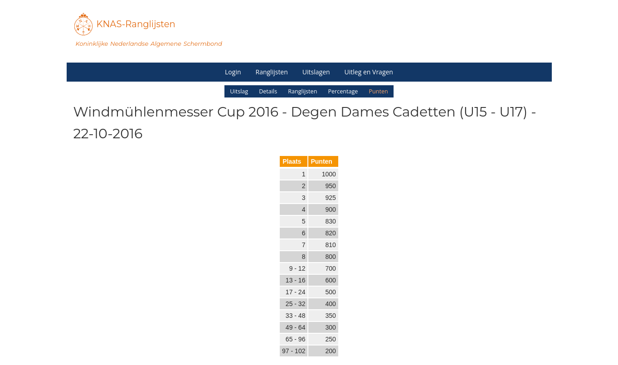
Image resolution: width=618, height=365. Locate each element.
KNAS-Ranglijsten (136, 24)
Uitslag (239, 91)
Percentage (343, 91)
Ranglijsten (272, 72)
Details (268, 91)
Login (233, 72)
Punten (378, 91)
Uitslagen (316, 72)
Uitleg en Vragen (369, 72)
